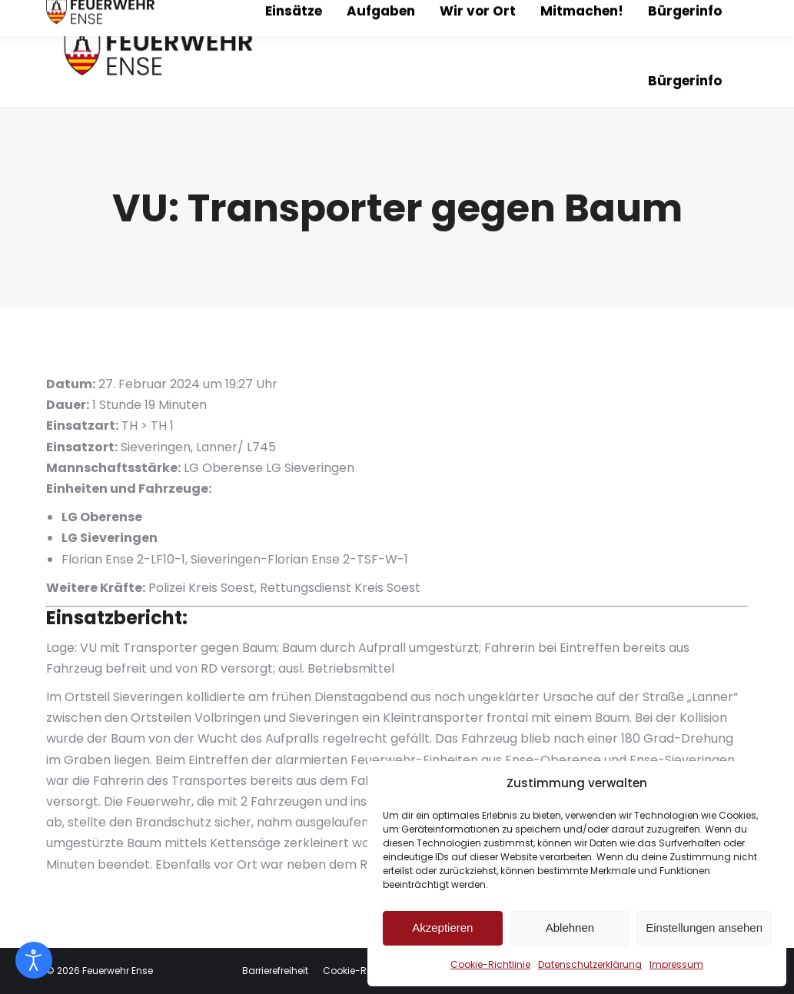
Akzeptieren (442, 927)
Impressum (676, 964)
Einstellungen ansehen (704, 927)
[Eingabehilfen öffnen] (33, 960)
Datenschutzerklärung (590, 964)
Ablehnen (570, 927)
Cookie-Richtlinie (490, 964)
